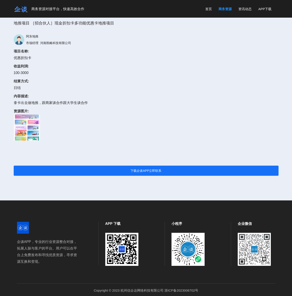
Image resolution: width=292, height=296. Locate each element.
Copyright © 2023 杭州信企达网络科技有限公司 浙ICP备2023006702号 (146, 290)
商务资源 (225, 9)
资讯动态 (245, 9)
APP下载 (264, 9)
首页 (208, 9)
